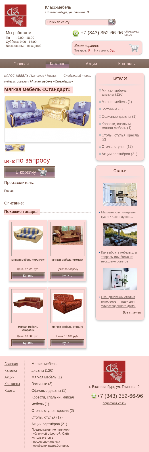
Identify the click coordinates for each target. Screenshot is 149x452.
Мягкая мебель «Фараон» (28, 328)
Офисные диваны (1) (119, 116)
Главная (21, 64)
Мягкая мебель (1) (117, 102)
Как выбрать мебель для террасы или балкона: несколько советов (119, 257)
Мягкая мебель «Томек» (67, 259)
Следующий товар (77, 75)
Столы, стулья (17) (117, 147)
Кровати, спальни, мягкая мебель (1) (117, 126)
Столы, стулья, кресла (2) (52, 411)
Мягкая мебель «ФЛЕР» (67, 326)
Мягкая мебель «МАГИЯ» (28, 259)
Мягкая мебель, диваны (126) (115, 92)
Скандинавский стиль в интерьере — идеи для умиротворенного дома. (118, 301)
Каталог (57, 64)
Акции (91, 64)
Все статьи (132, 312)
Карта (9, 390)
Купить (28, 275)
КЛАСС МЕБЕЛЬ (16, 75)
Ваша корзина (86, 45)
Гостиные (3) (112, 109)
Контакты (127, 64)
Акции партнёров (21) (119, 154)
